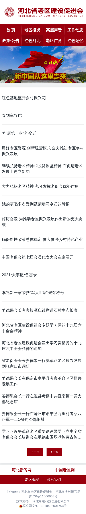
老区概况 (32, 30)
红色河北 (32, 41)
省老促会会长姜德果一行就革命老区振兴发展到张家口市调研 (42, 363)
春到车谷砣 (12, 115)
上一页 (35, 452)
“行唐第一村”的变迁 (19, 133)
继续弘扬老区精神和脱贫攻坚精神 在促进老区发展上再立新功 (42, 169)
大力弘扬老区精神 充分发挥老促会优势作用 (40, 186)
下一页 (54, 452)
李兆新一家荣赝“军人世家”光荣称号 (33, 292)
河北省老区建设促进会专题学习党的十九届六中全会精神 (42, 328)
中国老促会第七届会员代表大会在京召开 (38, 257)
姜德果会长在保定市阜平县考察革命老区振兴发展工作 (42, 381)
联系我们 (54, 479)
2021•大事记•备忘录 (19, 275)
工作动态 (75, 30)
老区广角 (54, 41)
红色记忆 (75, 41)
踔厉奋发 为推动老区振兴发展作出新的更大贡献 (42, 222)
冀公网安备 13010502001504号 (45, 506)
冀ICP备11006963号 (43, 496)
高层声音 (54, 30)
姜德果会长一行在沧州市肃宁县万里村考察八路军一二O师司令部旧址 (42, 417)
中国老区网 (65, 470)
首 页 (10, 30)
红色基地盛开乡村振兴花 (24, 98)
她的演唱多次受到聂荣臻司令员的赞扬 (36, 204)
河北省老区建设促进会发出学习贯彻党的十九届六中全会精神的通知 (42, 346)
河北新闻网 (21, 470)
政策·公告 (10, 41)
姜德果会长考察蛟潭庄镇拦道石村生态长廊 (40, 310)
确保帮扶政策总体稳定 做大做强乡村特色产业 (42, 239)
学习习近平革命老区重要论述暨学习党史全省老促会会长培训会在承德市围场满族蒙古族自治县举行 (42, 434)
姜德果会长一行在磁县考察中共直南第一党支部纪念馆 (42, 399)
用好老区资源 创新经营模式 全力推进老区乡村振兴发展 (43, 151)
